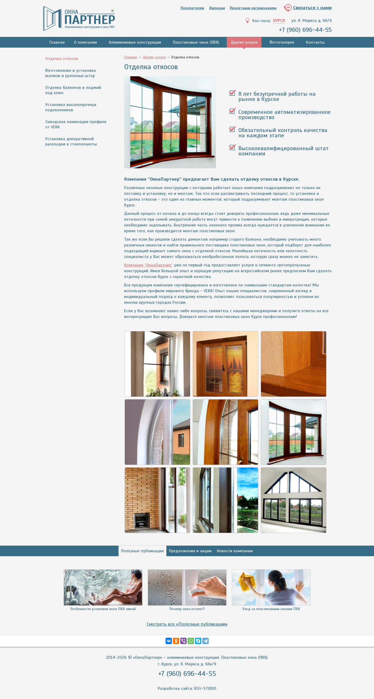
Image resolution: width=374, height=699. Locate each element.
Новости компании (235, 551)
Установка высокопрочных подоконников (70, 107)
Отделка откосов (61, 58)
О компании (85, 42)
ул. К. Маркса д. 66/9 (311, 20)
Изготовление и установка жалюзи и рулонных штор (70, 73)
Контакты (315, 42)
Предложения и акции (190, 551)
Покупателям (192, 8)
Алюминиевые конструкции (135, 42)
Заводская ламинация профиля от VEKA (75, 124)
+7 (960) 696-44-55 (305, 30)
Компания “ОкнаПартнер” (148, 265)
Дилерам (217, 8)
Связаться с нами (312, 8)
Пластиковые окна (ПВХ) (196, 42)
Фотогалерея (281, 42)
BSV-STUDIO (205, 688)
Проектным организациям (253, 8)
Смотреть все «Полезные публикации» (187, 624)
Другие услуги (244, 42)
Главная (57, 42)
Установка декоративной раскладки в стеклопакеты (71, 141)
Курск (279, 20)
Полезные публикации (142, 551)
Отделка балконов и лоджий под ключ (73, 90)
